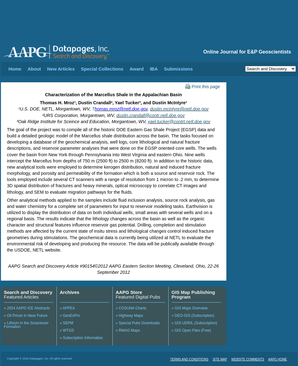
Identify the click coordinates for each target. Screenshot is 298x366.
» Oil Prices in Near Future (26, 315)
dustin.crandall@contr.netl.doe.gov (150, 115)
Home (15, 68)
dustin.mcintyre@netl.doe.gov (179, 108)
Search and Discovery (28, 292)
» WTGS (67, 330)
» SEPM (66, 323)
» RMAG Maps (128, 330)
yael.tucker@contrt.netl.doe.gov (179, 121)
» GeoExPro (70, 315)
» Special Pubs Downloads (138, 323)
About (34, 68)
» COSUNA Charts (131, 308)
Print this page (202, 86)
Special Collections (102, 68)
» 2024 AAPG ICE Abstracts (27, 308)
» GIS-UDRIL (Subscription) (194, 323)
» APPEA (67, 308)
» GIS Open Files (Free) (191, 330)
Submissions (178, 68)
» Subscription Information (81, 338)
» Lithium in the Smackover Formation (26, 325)
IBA (154, 68)
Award (137, 68)
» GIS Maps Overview (190, 308)
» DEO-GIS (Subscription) (193, 315)
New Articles (61, 68)
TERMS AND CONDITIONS (189, 359)
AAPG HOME (277, 359)
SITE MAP (220, 359)
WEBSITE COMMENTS (247, 359)
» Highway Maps (129, 315)
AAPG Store (129, 292)
